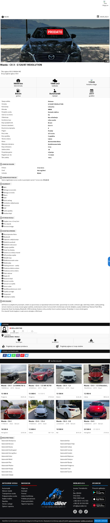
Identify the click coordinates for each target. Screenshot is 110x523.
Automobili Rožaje (7, 351)
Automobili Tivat (65, 351)
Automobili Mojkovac (67, 339)
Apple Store (55, 2)
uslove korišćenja (74, 521)
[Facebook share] (9, 153)
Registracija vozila (89, 16)
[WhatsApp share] (18, 153)
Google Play (41, 2)
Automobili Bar (65, 323)
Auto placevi (35, 16)
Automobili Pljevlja (66, 345)
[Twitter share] (14, 153)
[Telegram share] (31, 153)
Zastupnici (47, 16)
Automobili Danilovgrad (9, 332)
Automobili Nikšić (7, 342)
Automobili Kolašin (66, 336)
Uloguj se (104, 2)
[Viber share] (22, 153)
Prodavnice (23, 16)
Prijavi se (24, 517)
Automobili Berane (8, 326)
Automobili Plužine (7, 348)
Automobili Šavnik (66, 354)
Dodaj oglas (104, 16)
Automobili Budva (7, 329)
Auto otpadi (59, 16)
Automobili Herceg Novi (9, 336)
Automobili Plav (6, 345)
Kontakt (93, 2)
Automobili (6, 517)
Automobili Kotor (7, 339)
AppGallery (69, 2)
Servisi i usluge (73, 16)
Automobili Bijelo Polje (67, 326)
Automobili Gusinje (66, 332)
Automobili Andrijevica (9, 323)
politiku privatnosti (87, 521)
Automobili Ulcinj (7, 354)
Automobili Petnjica (66, 342)
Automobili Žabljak (7, 357)
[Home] (2, 16)
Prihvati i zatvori (101, 521)
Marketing (81, 2)
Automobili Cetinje (66, 329)
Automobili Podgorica (67, 348)
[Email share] (27, 153)
